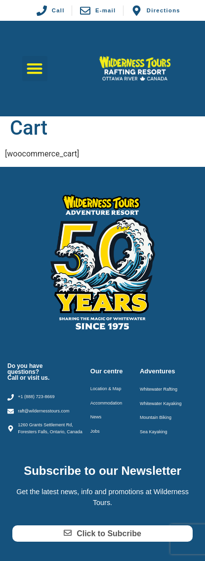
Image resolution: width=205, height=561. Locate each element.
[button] (34, 68)
